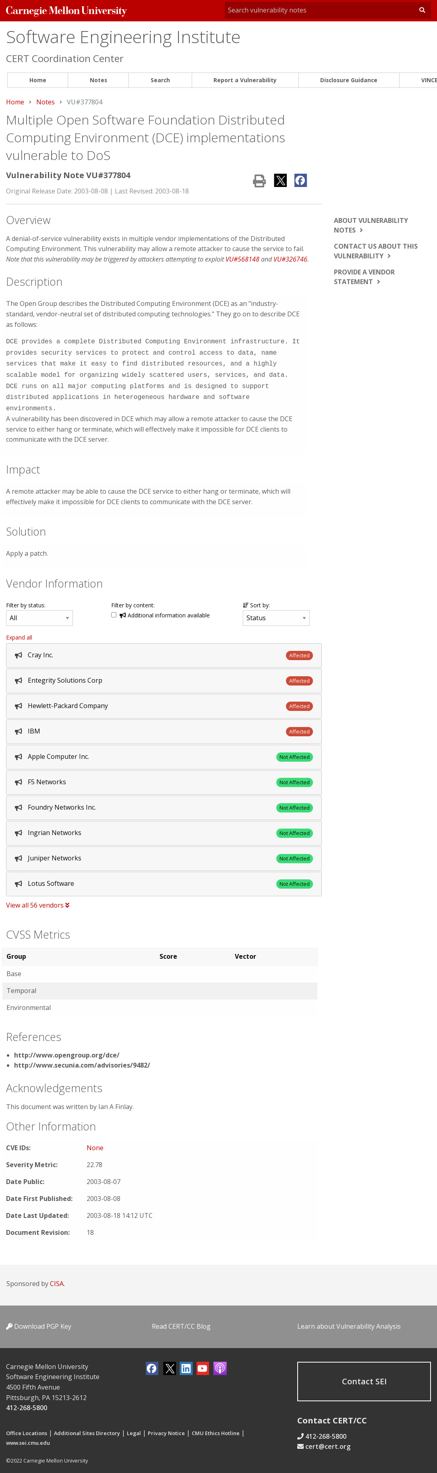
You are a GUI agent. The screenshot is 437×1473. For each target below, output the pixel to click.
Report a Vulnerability (245, 80)
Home (37, 80)
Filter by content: (133, 599)
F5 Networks (47, 776)
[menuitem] (37, 80)
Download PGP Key (38, 1320)
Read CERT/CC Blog (181, 1320)
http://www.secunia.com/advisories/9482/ (82, 1059)
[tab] (164, 650)
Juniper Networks (54, 852)
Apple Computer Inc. (58, 750)
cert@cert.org (327, 1441)
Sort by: (256, 599)
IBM (34, 725)
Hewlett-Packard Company (68, 700)
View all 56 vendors (37, 899)
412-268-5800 (26, 1402)
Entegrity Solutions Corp (65, 674)
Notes (98, 80)
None (95, 1142)
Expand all (19, 632)
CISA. (57, 1278)
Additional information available (165, 609)
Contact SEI (364, 1375)
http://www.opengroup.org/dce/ (67, 1049)
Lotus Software (51, 877)
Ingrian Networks (54, 827)
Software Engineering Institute (123, 36)
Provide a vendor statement (364, 277)
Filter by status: (26, 599)
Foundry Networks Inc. (62, 801)
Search (160, 80)
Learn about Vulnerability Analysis (349, 1320)
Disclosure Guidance (348, 80)
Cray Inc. (40, 649)
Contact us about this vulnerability (376, 251)
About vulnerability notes (371, 225)
